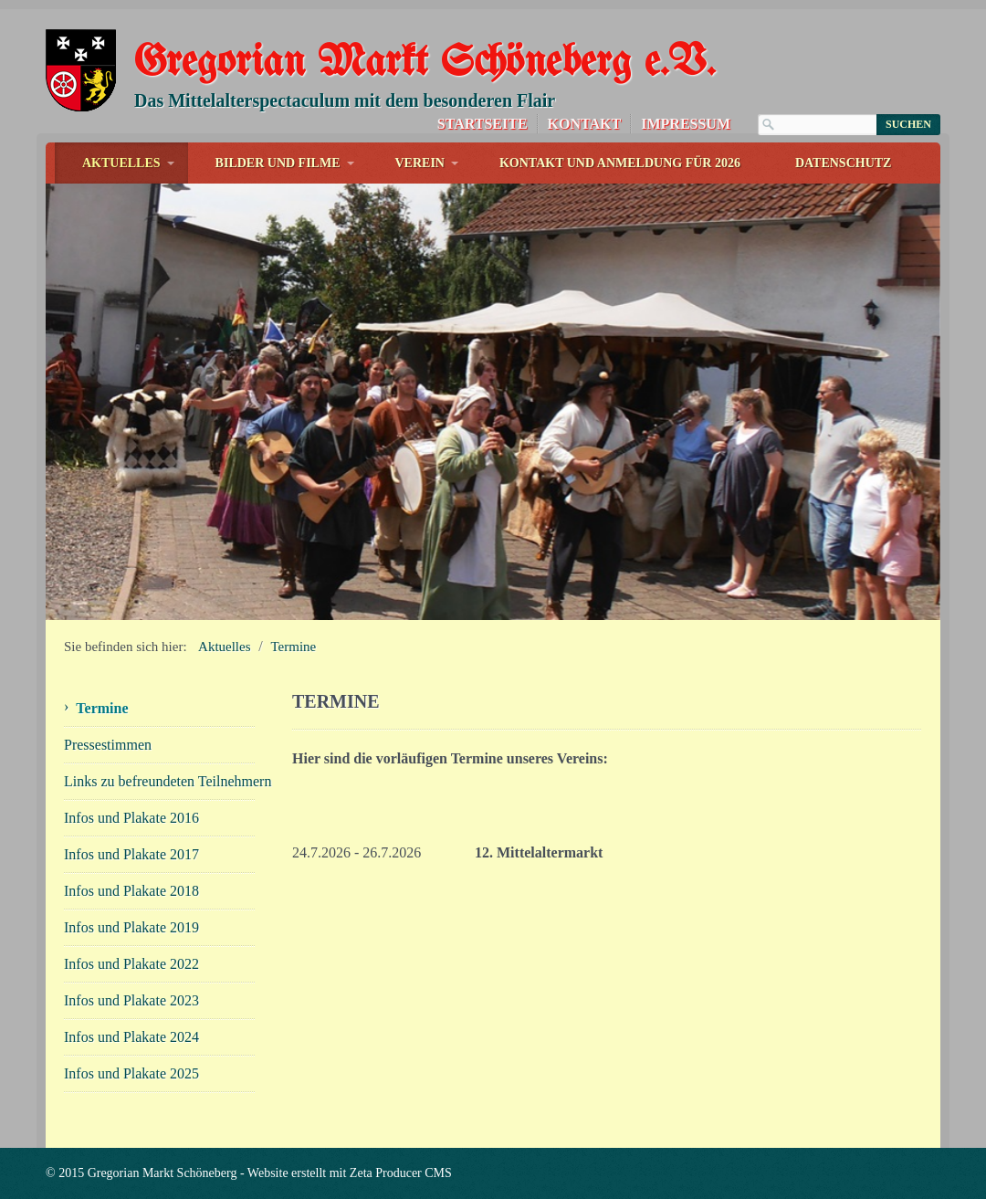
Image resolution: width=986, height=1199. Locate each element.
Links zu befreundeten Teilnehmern (160, 781)
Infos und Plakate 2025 (131, 1073)
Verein (420, 163)
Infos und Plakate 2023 (131, 1000)
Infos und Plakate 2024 (131, 1037)
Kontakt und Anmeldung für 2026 (619, 163)
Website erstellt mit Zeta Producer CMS (349, 1173)
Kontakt (585, 123)
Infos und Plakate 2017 (131, 854)
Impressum (685, 123)
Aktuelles (121, 163)
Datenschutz (843, 163)
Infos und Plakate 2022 (131, 964)
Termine (294, 646)
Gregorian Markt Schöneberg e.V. (424, 63)
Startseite (482, 123)
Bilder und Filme (278, 163)
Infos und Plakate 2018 (131, 891)
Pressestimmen (108, 744)
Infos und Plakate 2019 (131, 927)
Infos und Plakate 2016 (131, 818)
